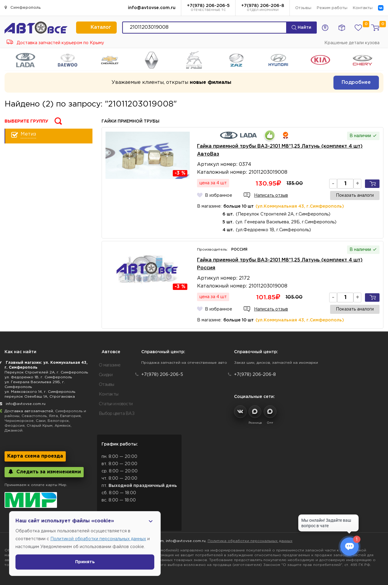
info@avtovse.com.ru (152, 8)
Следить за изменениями (44, 471)
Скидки (106, 375)
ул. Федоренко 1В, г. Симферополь (38, 377)
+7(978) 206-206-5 (208, 8)
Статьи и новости (115, 404)
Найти (301, 27)
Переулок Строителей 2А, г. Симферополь (46, 372)
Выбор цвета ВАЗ (116, 414)
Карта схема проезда (35, 456)
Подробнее (356, 82)
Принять (85, 562)
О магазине (110, 365)
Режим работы (332, 8)
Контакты (363, 8)
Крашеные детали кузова (352, 43)
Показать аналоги (355, 195)
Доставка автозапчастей (29, 411)
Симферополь (23, 7)
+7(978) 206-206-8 (262, 8)
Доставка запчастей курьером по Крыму (55, 43)
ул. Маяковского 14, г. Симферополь (40, 391)
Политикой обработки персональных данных (98, 539)
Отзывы (303, 8)
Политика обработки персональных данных (250, 541)
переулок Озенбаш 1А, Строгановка (40, 396)
